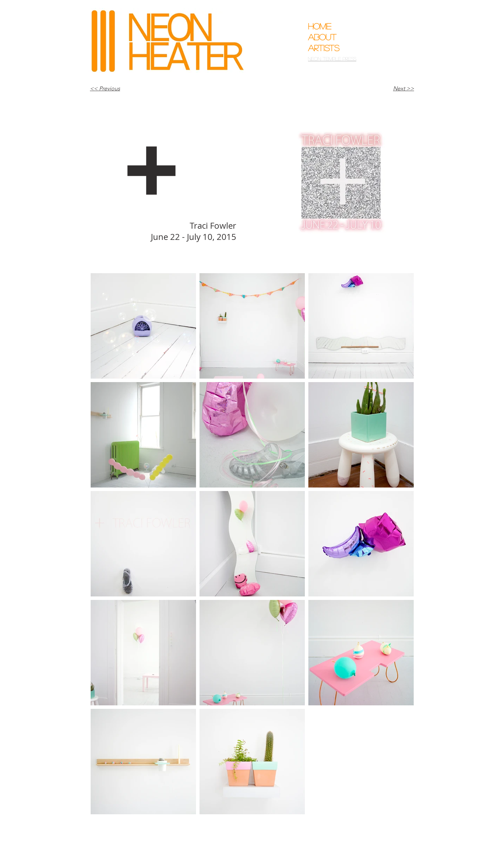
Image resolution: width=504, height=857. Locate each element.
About (322, 37)
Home (319, 26)
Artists (324, 48)
